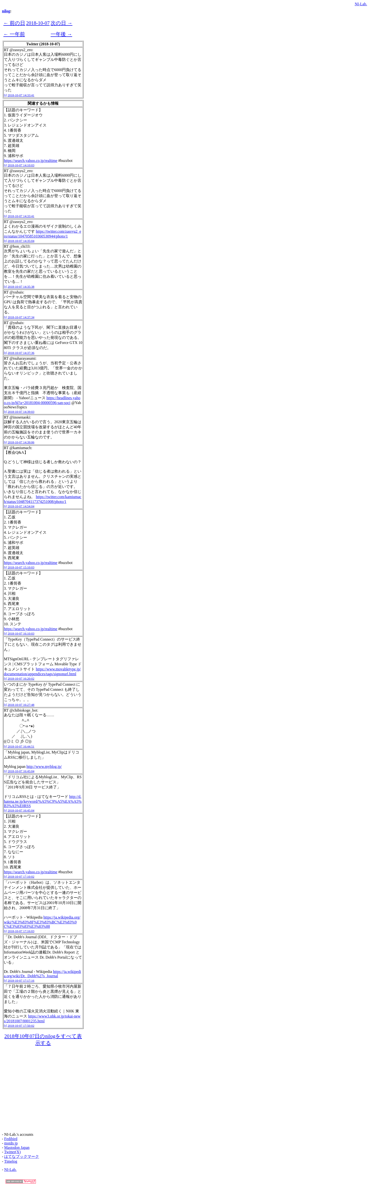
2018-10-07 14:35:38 (21, 286)
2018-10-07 (38, 23)
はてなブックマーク (21, 1156)
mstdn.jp (11, 1143)
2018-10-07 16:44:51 (21, 746)
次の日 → (61, 23)
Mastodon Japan (16, 1147)
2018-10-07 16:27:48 (21, 705)
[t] (5, 95)
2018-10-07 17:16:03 (21, 931)
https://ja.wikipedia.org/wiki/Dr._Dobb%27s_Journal (42, 973)
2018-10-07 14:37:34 (21, 317)
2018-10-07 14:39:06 (21, 442)
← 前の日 (14, 23)
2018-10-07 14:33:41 (21, 95)
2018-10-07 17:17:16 (21, 980)
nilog (6, 11)
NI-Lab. (361, 4)
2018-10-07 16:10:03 (21, 633)
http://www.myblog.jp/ (44, 766)
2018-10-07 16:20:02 (21, 678)
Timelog (10, 1161)
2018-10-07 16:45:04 (21, 771)
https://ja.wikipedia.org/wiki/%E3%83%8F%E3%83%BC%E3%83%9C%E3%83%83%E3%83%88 (42, 922)
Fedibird (10, 1139)
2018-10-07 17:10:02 (21, 876)
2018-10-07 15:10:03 (21, 567)
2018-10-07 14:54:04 (21, 506)
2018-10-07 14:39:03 (21, 411)
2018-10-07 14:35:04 (21, 241)
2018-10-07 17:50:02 (21, 1025)
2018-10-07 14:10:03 (21, 165)
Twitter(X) (12, 1152)
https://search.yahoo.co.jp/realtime (30, 161)
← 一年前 (14, 34)
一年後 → (61, 34)
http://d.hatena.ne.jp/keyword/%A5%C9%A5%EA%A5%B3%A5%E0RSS (43, 801)
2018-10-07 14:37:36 (21, 353)
